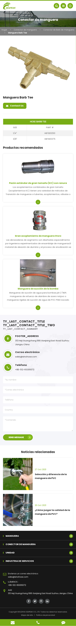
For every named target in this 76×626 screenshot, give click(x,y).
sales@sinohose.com (18, 577)
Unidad (39, 553)
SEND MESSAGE (20, 437)
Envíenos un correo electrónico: (23, 573)
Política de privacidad (45, 615)
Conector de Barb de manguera (58, 29)
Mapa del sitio (27, 615)
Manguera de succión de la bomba (38, 288)
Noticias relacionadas (38, 452)
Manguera (39, 536)
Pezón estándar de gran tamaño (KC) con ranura (38, 183)
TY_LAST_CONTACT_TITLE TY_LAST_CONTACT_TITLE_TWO (29, 323)
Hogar (4, 29)
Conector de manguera (25, 29)
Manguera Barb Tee (17, 32)
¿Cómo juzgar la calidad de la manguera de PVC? (52, 512)
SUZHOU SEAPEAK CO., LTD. (29, 612)
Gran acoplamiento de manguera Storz (38, 235)
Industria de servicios (39, 561)
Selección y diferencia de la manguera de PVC (51, 476)
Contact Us (14, 105)
